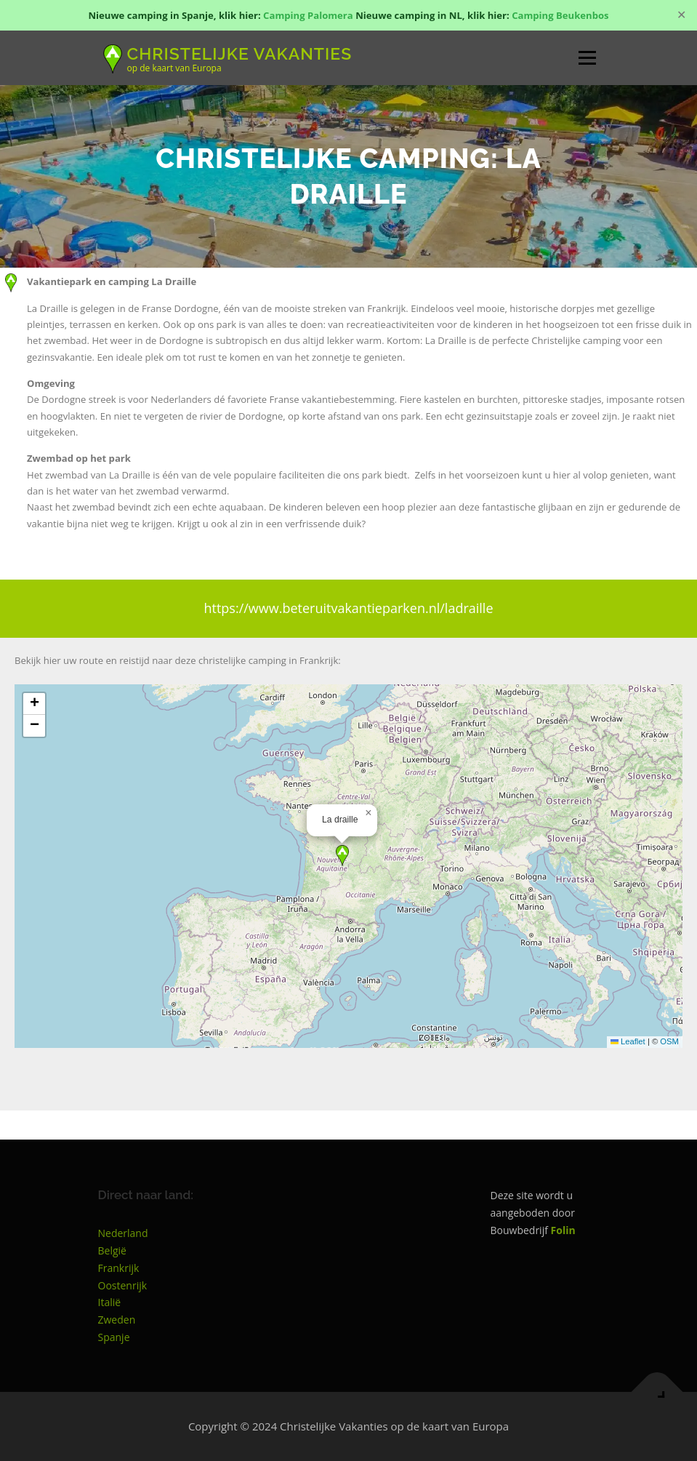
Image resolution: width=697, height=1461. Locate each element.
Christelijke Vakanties (239, 53)
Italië (109, 1302)
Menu (587, 57)
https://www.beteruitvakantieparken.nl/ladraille (348, 608)
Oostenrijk (123, 1285)
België (112, 1250)
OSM (669, 1041)
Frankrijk (119, 1268)
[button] (342, 855)
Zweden (117, 1319)
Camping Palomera (308, 15)
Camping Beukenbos (560, 15)
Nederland (123, 1233)
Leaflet (628, 1041)
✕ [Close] (681, 15)
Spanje (114, 1337)
